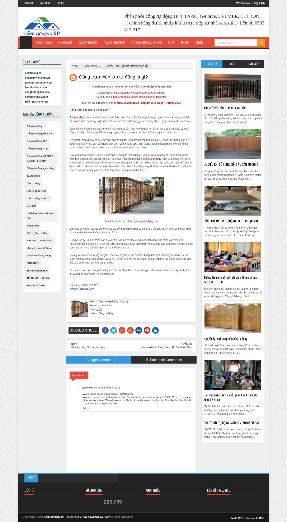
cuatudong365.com (36, 96)
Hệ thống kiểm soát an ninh (146, 42)
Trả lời (86, 408)
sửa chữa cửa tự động (39, 255)
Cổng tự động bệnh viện (40, 133)
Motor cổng (33, 225)
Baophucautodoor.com (38, 82)
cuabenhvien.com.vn (37, 77)
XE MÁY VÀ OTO (36, 285)
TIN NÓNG (32, 278)
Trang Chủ (28, 3)
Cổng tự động (44, 42)
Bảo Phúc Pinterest (36, 101)
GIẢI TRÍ (31, 205)
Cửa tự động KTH (36, 191)
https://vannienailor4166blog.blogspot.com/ (105, 400)
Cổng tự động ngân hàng (40, 168)
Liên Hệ (60, 3)
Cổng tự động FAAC (38, 148)
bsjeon (95, 397)
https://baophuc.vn (128, 103)
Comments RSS (254, 518)
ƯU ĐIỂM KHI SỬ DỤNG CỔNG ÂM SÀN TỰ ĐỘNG (231, 164)
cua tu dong (33, 176)
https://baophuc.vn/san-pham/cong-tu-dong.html (139, 96)
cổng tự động (145, 221)
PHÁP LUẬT (46, 240)
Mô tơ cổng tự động (37, 233)
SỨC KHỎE (33, 263)
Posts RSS (237, 518)
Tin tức (46, 278)
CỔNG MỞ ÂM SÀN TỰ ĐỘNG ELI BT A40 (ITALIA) (231, 221)
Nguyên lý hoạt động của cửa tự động (226, 338)
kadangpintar (144, 400)
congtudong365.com (37, 92)
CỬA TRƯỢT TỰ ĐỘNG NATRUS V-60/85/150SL (231, 422)
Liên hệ (199, 42)
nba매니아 (175, 400)
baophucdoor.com (36, 87)
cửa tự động (118, 155)
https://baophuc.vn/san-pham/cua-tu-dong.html (139, 92)
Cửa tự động (65, 42)
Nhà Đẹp (31, 240)
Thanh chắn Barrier (37, 270)
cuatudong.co (33, 73)
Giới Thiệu (45, 3)
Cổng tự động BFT (37, 141)
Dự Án (171, 42)
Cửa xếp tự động (88, 42)
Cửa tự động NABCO (38, 198)
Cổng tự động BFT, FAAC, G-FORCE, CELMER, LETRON (77, 516)
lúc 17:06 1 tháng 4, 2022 (107, 387)
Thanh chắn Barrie (114, 42)
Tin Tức (185, 42)
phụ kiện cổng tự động (39, 248)
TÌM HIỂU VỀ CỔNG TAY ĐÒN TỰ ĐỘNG (226, 107)
